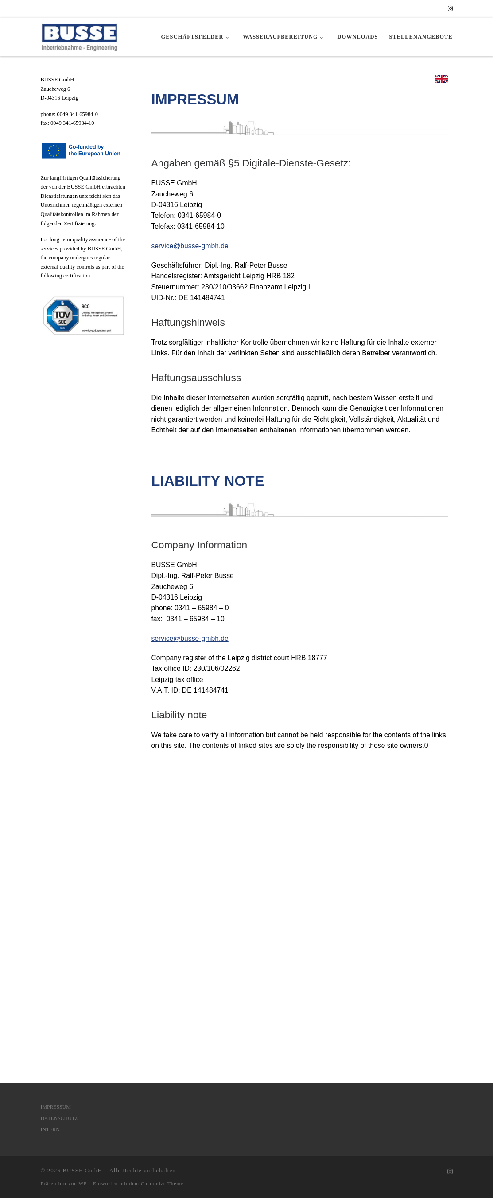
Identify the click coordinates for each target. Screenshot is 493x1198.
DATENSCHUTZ (59, 841)
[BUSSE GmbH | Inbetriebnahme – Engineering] (79, 35)
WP (83, 906)
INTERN (50, 853)
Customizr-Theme (162, 906)
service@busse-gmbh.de (190, 246)
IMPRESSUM (56, 830)
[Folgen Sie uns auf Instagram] (450, 8)
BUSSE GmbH (82, 893)
